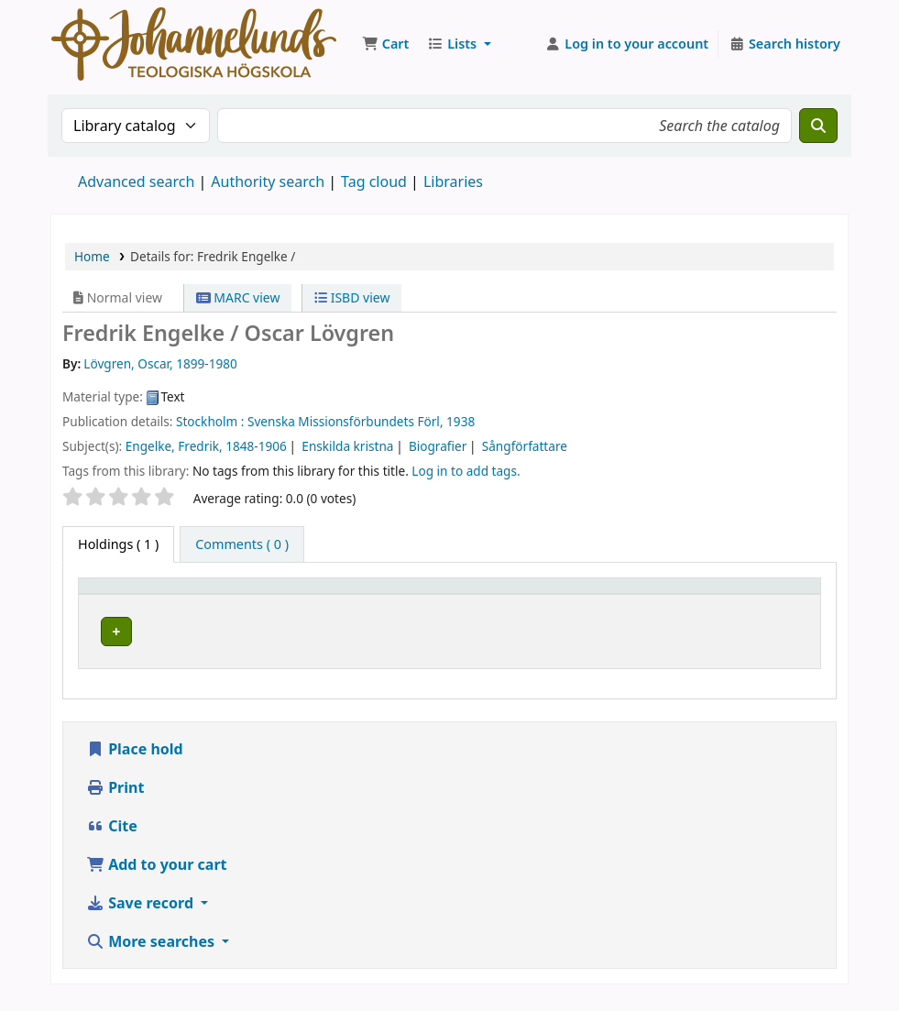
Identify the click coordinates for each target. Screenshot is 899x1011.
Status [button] (772, 594)
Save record (141, 916)
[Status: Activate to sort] (782, 594)
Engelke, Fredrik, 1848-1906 (206, 446)
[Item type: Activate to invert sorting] (142, 594)
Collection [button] (473, 594)
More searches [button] (152, 954)
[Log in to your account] (627, 44)
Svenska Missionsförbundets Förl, (345, 421)
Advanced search (136, 181)
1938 (460, 421)
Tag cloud (374, 181)
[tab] (242, 544)
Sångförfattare (524, 446)
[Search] (818, 125)
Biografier (437, 446)
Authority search (267, 181)
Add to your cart (156, 877)
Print (115, 800)
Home (92, 256)
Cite (111, 839)
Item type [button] (118, 594)
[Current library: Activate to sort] (319, 594)
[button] (385, 44)
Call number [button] (582, 594)
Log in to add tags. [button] (465, 470)
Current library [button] (261, 594)
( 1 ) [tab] (118, 544)
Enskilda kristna (347, 446)
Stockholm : (210, 421)
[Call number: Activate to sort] (638, 594)
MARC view (238, 297)
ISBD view (351, 297)
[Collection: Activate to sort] (483, 594)
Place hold (134, 762)
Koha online (193, 44)
